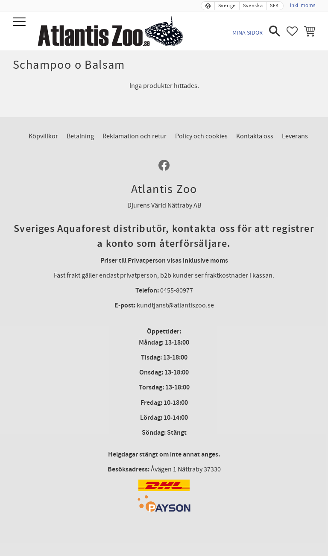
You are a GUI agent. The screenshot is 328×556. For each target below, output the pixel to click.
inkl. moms (302, 5)
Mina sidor (247, 33)
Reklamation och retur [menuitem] (134, 136)
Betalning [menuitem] (80, 136)
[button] (20, 22)
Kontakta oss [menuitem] (254, 136)
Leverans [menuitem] (295, 136)
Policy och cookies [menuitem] (201, 136)
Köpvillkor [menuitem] (43, 136)
